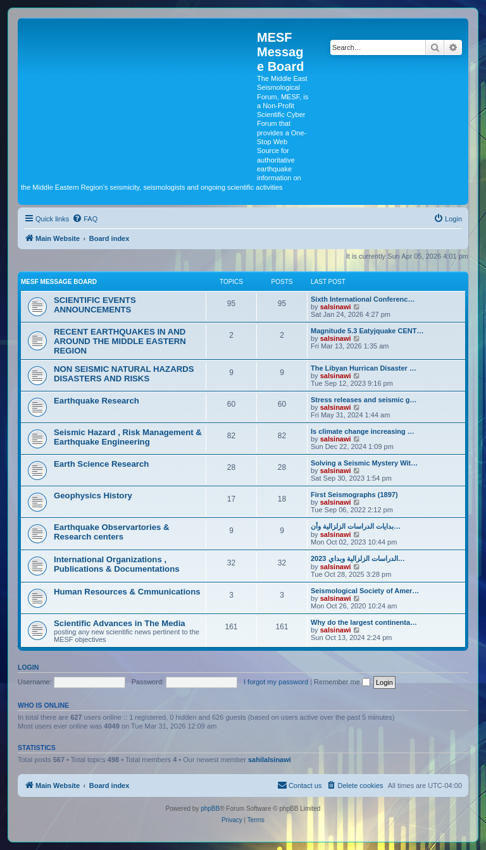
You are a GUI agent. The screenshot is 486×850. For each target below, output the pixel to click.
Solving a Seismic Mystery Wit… (364, 463)
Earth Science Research (101, 464)
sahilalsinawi (269, 759)
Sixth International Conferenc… (362, 299)
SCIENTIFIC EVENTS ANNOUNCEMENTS (95, 304)
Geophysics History (93, 495)
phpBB (210, 808)
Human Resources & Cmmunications (127, 591)
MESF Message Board (59, 281)
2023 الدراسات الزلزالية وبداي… (358, 558)
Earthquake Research (96, 400)
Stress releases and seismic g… (364, 399)
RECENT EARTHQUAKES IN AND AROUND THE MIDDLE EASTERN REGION (120, 341)
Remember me (342, 682)
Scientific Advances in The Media (119, 623)
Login (28, 667)
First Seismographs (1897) (354, 494)
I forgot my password (276, 682)
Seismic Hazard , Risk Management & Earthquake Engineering (128, 437)
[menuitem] (84, 218)
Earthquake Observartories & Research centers (112, 531)
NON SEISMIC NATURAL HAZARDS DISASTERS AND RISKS (124, 373)
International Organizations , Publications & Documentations (117, 564)
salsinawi (335, 307)
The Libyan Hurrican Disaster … (363, 368)
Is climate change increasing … (362, 431)
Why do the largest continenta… (364, 622)
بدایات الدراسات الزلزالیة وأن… (356, 526)
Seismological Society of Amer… (365, 590)
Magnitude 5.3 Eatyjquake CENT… (367, 331)
